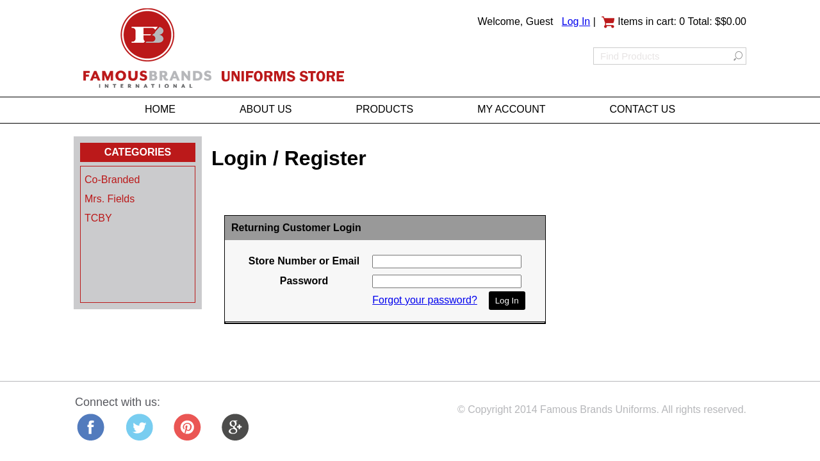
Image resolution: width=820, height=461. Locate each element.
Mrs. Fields (110, 198)
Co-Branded (112, 179)
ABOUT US (266, 109)
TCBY (98, 218)
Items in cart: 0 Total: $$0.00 (674, 21)
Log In (576, 21)
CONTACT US (643, 109)
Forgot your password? (424, 300)
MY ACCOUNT (511, 109)
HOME (160, 109)
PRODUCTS (384, 109)
